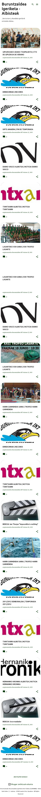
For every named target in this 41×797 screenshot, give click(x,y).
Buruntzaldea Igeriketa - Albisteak (14, 8)
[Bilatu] (32, 4)
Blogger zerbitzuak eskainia (20, 784)
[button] (37, 62)
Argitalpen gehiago (20, 777)
